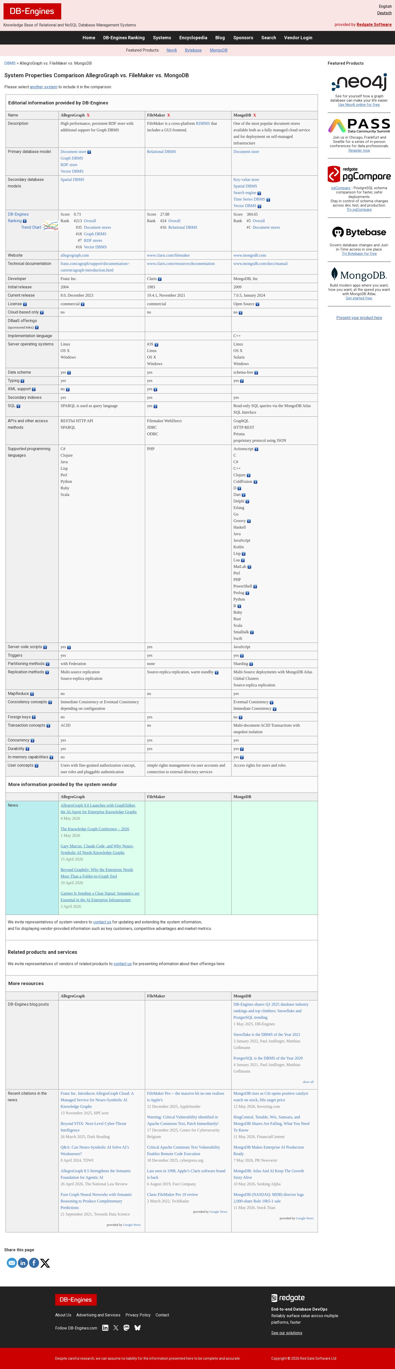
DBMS (10, 63)
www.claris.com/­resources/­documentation (181, 263)
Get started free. (359, 298)
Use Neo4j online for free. (359, 105)
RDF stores (93, 240)
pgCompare (340, 188)
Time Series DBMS (249, 199)
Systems (162, 37)
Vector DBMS (72, 171)
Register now (359, 150)
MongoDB (218, 50)
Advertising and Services (98, 1315)
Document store (73, 151)
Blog (220, 37)
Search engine (245, 192)
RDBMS (203, 123)
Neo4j (172, 50)
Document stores (97, 227)
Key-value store (246, 179)
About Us (63, 1315)
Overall (90, 221)
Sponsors (243, 37)
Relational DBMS (161, 151)
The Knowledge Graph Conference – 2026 (95, 829)
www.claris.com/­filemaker (168, 255)
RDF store (69, 165)
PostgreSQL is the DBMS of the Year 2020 (268, 1058)
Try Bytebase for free (359, 254)
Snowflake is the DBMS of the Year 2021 (267, 1034)
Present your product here (359, 317)
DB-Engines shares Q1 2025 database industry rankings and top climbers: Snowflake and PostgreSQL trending (271, 1011)
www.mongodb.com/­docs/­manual (261, 263)
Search (268, 37)
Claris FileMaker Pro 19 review (172, 1194)
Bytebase (193, 50)
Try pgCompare (359, 210)
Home (89, 37)
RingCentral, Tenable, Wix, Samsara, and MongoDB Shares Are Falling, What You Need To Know (271, 1123)
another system (43, 87)
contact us (102, 922)
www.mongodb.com (250, 255)
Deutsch (384, 13)
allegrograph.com (75, 255)
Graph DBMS (72, 158)
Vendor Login (298, 37)
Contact (162, 1315)
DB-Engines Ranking (124, 37)
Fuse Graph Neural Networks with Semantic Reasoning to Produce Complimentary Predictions (96, 1201)
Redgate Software (374, 24)
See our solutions (286, 1333)
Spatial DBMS (72, 179)
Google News (132, 1225)
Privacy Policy (138, 1315)
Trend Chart (31, 227)
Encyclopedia (193, 37)
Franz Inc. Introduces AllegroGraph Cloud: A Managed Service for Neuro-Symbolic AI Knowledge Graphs (97, 1100)
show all (308, 1082)
